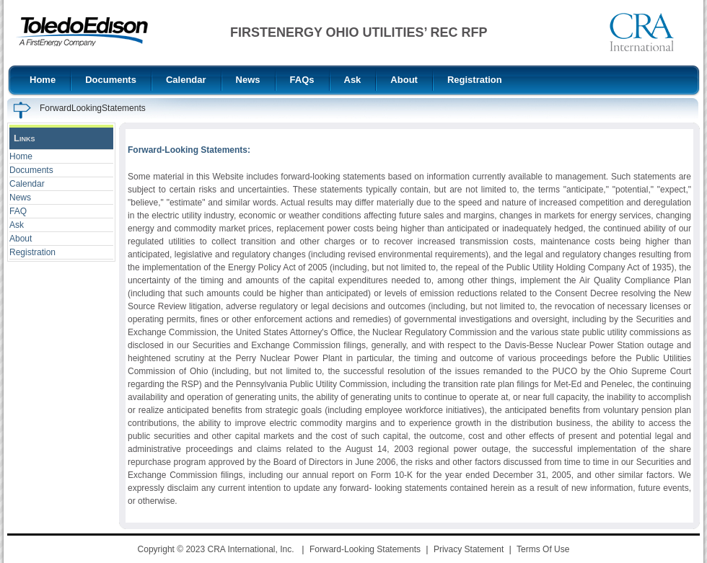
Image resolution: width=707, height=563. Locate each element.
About (20, 239)
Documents (31, 170)
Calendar (27, 184)
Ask (16, 225)
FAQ (18, 211)
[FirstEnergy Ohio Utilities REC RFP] (82, 31)
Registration (32, 252)
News (20, 197)
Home (20, 156)
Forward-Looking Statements (365, 549)
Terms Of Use (543, 549)
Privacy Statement (469, 549)
